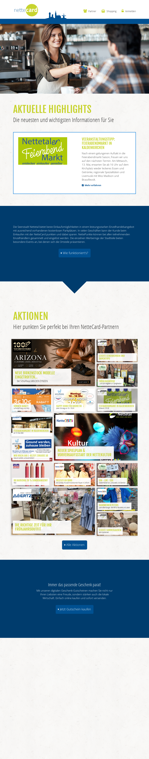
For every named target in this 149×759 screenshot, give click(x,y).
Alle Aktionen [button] (74, 545)
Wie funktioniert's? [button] (74, 253)
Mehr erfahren (92, 185)
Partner (89, 11)
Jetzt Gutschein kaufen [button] (74, 609)
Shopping (108, 11)
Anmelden (129, 11)
